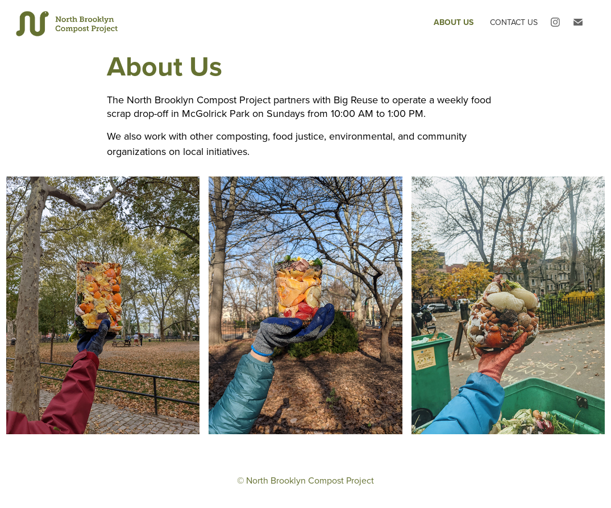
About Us (453, 22)
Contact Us (514, 22)
